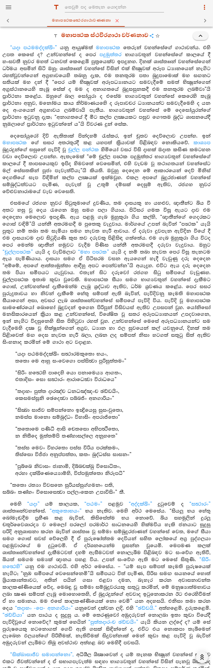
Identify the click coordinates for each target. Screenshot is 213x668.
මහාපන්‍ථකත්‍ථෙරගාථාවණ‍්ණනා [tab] (108, 21)
